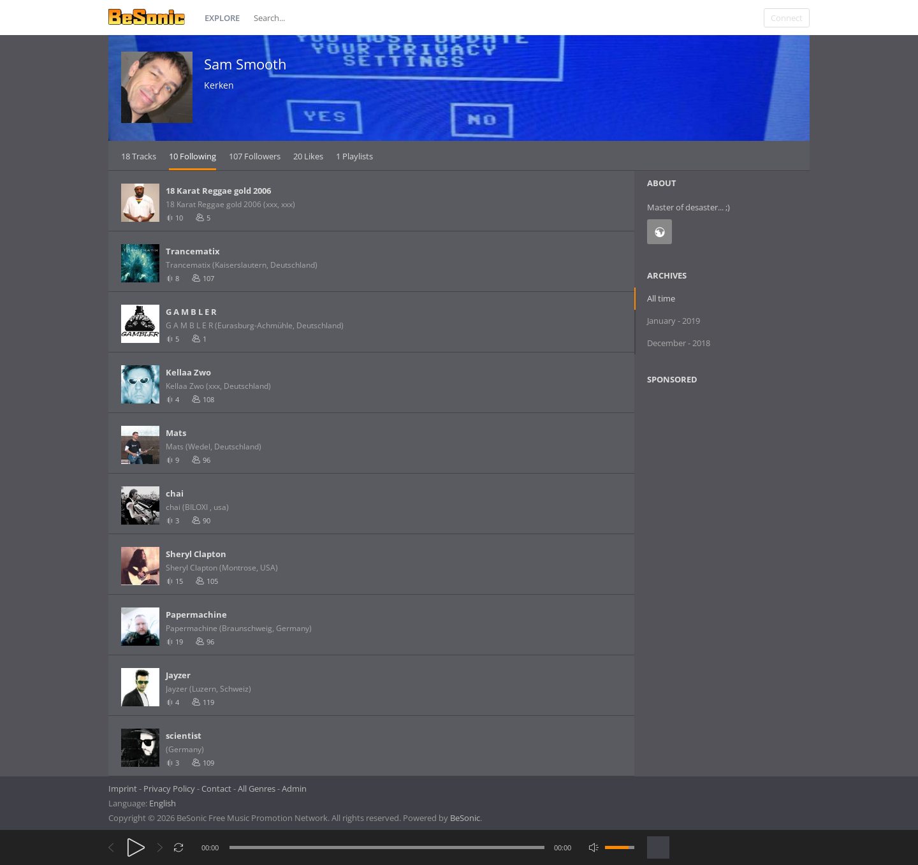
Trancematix (193, 251)
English (162, 803)
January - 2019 (673, 320)
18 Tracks (138, 156)
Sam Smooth (245, 63)
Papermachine (196, 614)
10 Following (192, 156)
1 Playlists (354, 156)
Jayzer (178, 675)
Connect (787, 18)
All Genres (256, 788)
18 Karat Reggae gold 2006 (218, 190)
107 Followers (254, 156)
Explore (222, 18)
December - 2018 (678, 343)
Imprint (122, 788)
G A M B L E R (191, 311)
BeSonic (465, 818)
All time (661, 298)
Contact (216, 788)
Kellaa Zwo (188, 372)
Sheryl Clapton (196, 554)
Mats (176, 433)
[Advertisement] (709, 497)
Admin (294, 788)
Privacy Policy (169, 788)
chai (175, 493)
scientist (183, 735)
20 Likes (308, 156)
